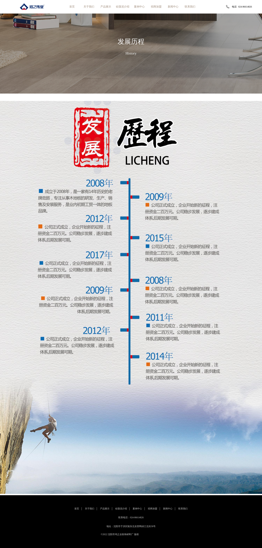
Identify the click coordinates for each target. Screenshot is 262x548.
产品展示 (105, 6)
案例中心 (139, 6)
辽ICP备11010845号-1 (150, 534)
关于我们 (89, 6)
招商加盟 (156, 6)
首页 (72, 6)
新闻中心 (173, 6)
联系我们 (190, 6)
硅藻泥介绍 (122, 6)
